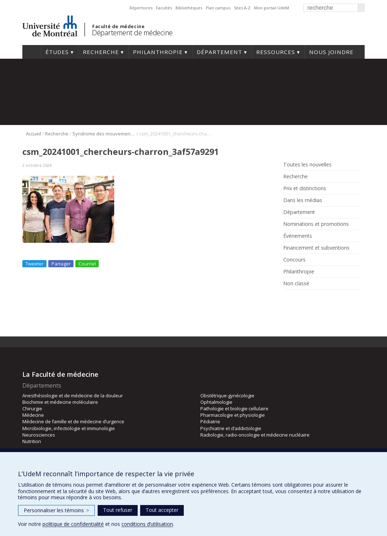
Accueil (31, 52)
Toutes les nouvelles (307, 165)
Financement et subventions (316, 248)
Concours (294, 260)
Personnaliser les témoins (56, 510)
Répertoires (140, 7)
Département (219, 51)
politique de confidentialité (73, 524)
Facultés (164, 7)
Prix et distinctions (304, 188)
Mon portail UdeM (271, 7)
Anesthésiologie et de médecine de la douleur (72, 395)
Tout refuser (117, 509)
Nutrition (31, 441)
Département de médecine (132, 32)
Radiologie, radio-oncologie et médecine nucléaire (255, 435)
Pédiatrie (210, 421)
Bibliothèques (188, 7)
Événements (297, 236)
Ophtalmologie (216, 402)
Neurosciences (38, 435)
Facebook (288, 299)
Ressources (275, 51)
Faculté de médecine (118, 26)
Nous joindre (331, 51)
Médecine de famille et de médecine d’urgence (73, 421)
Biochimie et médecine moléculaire (60, 402)
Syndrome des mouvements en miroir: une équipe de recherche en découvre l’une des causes (103, 133)
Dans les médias (302, 200)
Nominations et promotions (316, 224)
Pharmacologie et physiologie (232, 415)
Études (57, 51)
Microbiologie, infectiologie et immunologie (68, 428)
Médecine (33, 415)
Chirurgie (32, 408)
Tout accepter (162, 509)
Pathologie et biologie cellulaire (234, 408)
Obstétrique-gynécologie (227, 395)
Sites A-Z (242, 7)
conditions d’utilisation (147, 524)
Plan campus (218, 7)
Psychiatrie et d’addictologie (230, 428)
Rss (298, 299)
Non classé (296, 283)
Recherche (101, 51)
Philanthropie (158, 51)
